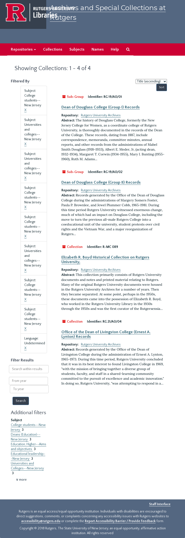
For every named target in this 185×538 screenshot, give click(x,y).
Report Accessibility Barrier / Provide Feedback (120, 521)
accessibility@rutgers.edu (40, 521)
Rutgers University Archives (101, 115)
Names (98, 49)
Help (115, 49)
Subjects (76, 49)
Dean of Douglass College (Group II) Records (101, 182)
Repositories (23, 49)
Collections (52, 49)
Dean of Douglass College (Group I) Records (100, 107)
